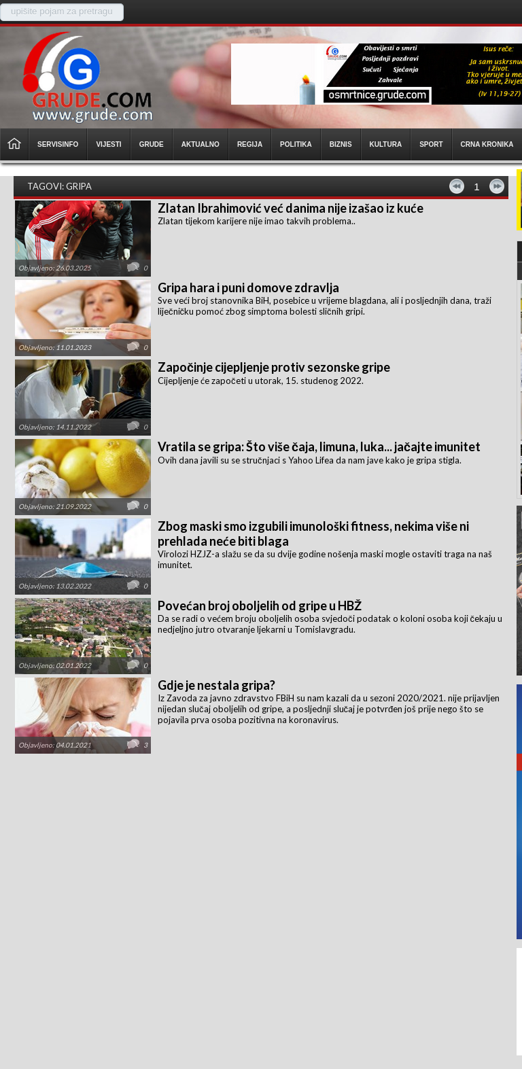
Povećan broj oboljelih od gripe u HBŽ (260, 605)
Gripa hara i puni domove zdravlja (248, 287)
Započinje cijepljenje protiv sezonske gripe (274, 367)
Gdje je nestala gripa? (216, 685)
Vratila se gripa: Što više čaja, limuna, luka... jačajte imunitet (319, 446)
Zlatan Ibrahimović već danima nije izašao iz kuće (290, 207)
